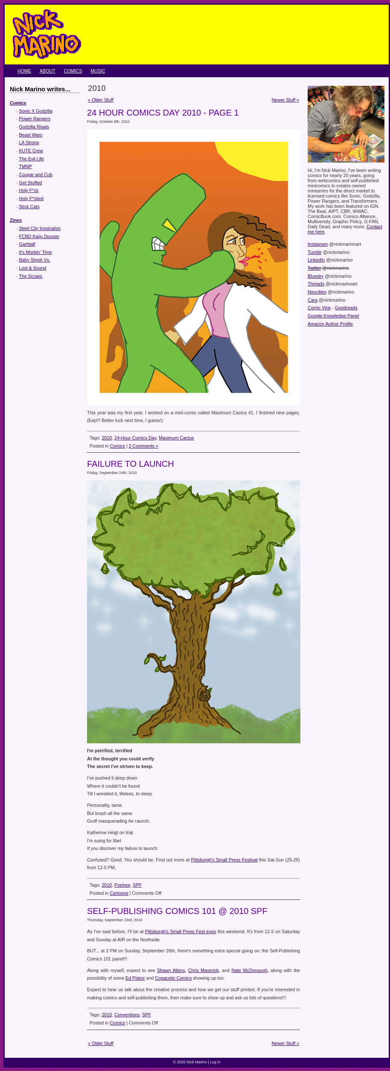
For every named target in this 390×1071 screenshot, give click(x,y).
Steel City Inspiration (40, 228)
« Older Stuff (101, 99)
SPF (137, 885)
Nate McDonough (249, 970)
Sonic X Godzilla (35, 111)
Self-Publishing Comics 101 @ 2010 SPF (177, 911)
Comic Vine (319, 307)
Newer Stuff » (285, 99)
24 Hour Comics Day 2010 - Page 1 (163, 112)
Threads (316, 283)
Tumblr (315, 252)
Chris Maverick (203, 970)
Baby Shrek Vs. (34, 259)
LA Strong (29, 142)
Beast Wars (31, 134)
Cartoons (119, 893)
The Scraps (30, 276)
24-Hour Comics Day (135, 437)
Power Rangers (34, 118)
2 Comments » (143, 445)
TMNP (25, 166)
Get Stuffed (30, 182)
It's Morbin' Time (35, 252)
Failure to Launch (130, 464)
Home (24, 70)
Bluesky (315, 276)
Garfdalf (27, 244)
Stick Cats (29, 206)
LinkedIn (316, 259)
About (47, 70)
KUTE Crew (31, 150)
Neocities (317, 291)
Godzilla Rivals (34, 126)
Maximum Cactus (176, 437)
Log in (215, 1062)
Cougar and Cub (35, 174)
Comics (73, 70)
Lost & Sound (33, 268)
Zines (16, 220)
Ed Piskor (135, 978)
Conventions (127, 1014)
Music (97, 70)
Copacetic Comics (173, 978)
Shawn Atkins (171, 970)
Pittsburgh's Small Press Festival (224, 859)
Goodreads (346, 307)
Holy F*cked (31, 198)
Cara (312, 300)
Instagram (318, 244)
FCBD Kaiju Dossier (39, 236)
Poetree (122, 885)
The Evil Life (31, 158)
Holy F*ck (29, 190)
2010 (107, 437)
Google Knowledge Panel (333, 315)
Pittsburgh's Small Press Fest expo (180, 931)
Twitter (314, 268)
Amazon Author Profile (330, 323)
